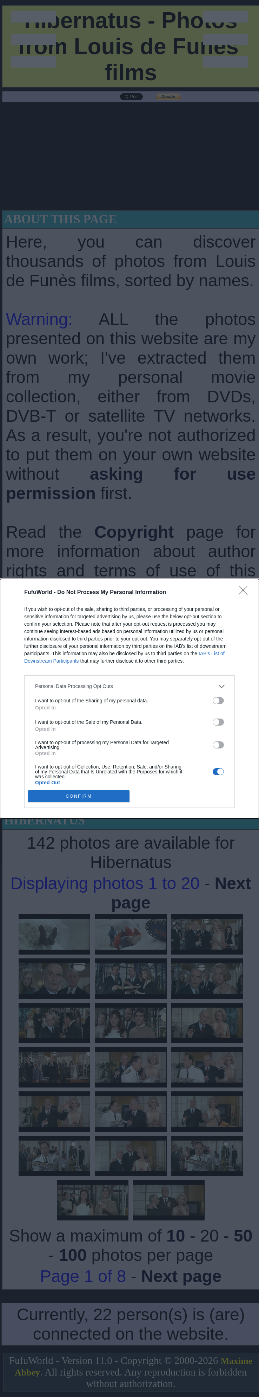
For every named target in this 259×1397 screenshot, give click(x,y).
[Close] (245, 592)
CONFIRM (79, 795)
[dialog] (129, 698)
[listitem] (129, 686)
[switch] (218, 700)
